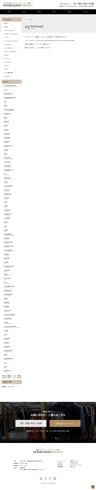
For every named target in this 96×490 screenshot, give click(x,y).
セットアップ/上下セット (10, 51)
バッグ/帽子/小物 (8, 72)
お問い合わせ (74, 463)
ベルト (5, 69)
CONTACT (86, 12)
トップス (6, 37)
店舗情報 (60, 466)
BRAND (39, 12)
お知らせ (60, 463)
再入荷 (5, 27)
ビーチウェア (7, 62)
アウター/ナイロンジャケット (11, 34)
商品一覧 (60, 465)
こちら (37, 48)
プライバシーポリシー (76, 465)
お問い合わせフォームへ (67, 423)
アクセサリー (7, 76)
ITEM (23, 12)
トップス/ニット (7, 44)
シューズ (6, 65)
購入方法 (72, 466)
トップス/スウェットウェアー (11, 41)
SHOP (54, 12)
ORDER (69, 12)
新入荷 (5, 23)
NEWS (9, 12)
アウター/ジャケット (8, 30)
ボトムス (6, 55)
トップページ (61, 461)
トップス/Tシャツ (8, 48)
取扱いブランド (74, 461)
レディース (6, 58)
